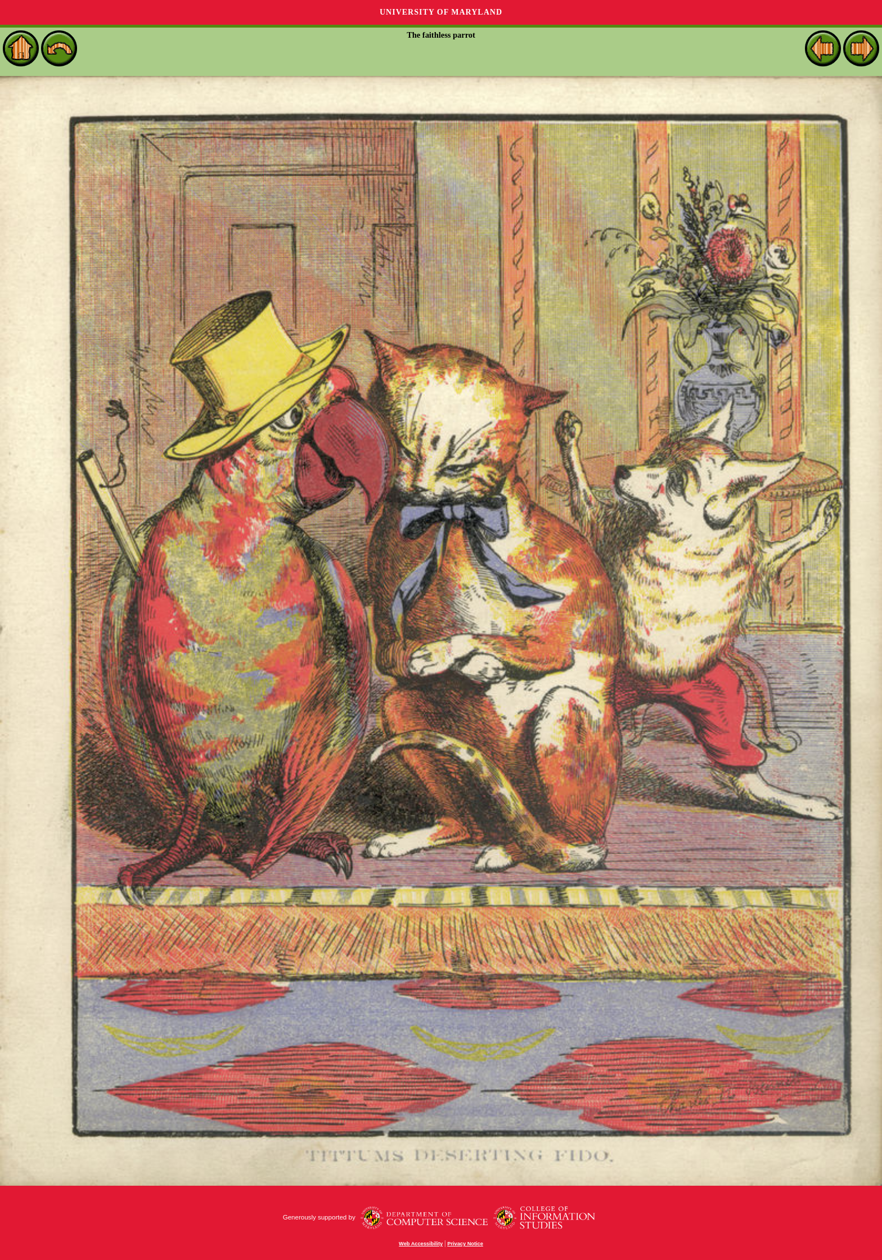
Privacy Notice (465, 1243)
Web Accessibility (421, 1243)
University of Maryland (441, 12)
